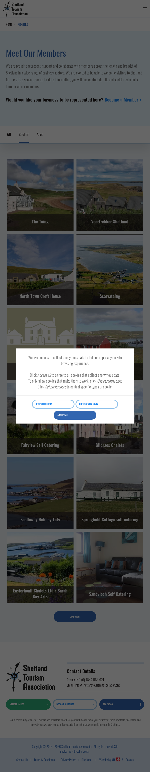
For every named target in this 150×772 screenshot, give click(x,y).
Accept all (62, 415)
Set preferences (44, 404)
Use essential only (88, 404)
